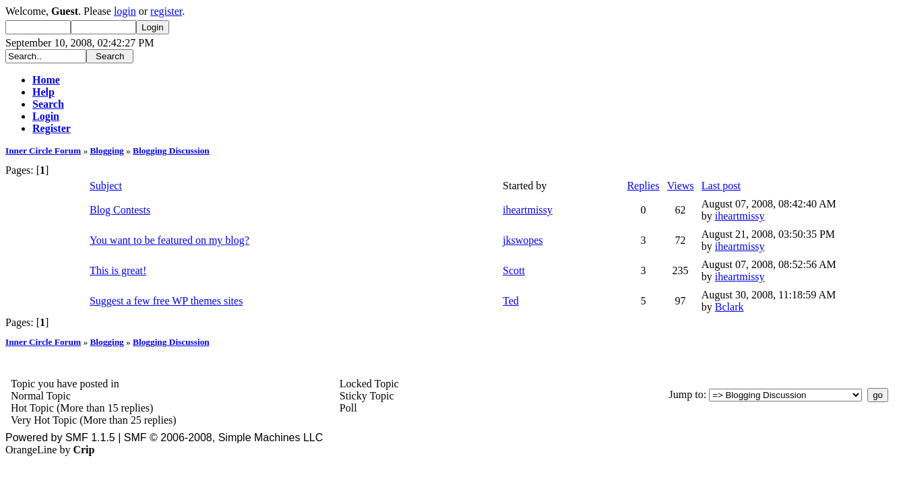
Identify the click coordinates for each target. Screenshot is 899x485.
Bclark (729, 307)
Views (680, 185)
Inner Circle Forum (43, 151)
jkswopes (523, 240)
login (125, 11)
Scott (514, 270)
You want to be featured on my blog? (169, 240)
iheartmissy (528, 210)
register (166, 11)
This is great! (118, 270)
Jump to (686, 394)
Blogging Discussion (171, 151)
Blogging (106, 151)
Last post (721, 185)
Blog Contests (120, 210)
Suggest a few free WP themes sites (166, 300)
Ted (511, 300)
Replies (643, 185)
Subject (106, 185)
